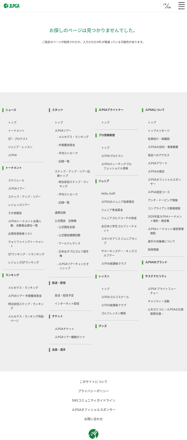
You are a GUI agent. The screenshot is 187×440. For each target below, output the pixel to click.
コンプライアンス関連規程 (164, 193)
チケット (57, 301)
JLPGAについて (155, 95)
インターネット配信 (67, 289)
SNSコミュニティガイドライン (93, 385)
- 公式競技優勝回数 (68, 220)
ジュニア (104, 166)
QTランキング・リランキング (26, 239)
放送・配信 (59, 268)
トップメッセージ (159, 116)
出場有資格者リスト (20, 219)
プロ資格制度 (107, 120)
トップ (12, 107)
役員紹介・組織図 (159, 124)
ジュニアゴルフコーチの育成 (119, 203)
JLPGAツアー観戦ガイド (70, 322)
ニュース (10, 95)
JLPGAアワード (157, 148)
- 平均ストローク (67, 138)
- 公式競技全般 (66, 212)
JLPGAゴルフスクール (115, 282)
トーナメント (16, 116)
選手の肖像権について (161, 226)
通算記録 (60, 198)
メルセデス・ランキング (23, 273)
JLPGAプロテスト (112, 141)
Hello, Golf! (108, 179)
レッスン (104, 261)
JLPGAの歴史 (156, 156)
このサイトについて (93, 366)
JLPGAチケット (64, 314)
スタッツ (57, 95)
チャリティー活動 (158, 286)
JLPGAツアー (16, 173)
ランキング (12, 260)
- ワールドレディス (68, 228)
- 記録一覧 (63, 146)
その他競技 (15, 198)
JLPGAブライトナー (111, 95)
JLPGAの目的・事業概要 (163, 132)
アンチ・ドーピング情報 (163, 185)
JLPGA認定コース (159, 177)
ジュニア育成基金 (112, 195)
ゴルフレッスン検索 (113, 298)
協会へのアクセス (158, 140)
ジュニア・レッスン (20, 132)
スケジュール (16, 165)
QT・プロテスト (18, 124)
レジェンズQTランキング (23, 247)
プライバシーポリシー (93, 376)
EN (169, 7)
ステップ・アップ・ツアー (24, 182)
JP (165, 4)
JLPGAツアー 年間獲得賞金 (25, 281)
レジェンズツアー (19, 190)
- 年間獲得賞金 (66, 130)
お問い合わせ (93, 404)
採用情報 (153, 235)
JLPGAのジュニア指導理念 (117, 187)
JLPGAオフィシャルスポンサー (94, 394)
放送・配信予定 (64, 280)
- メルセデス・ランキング (73, 122)
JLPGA (12, 140)
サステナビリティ (156, 261)
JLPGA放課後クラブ (113, 249)
